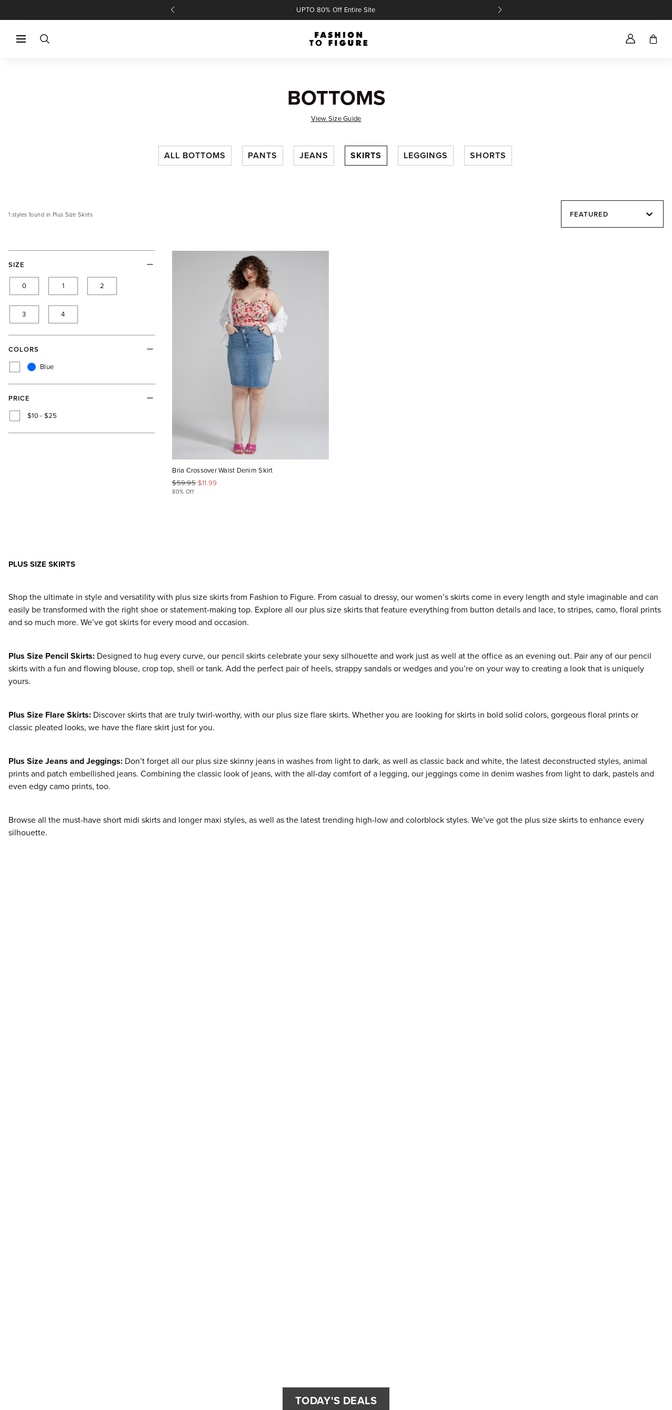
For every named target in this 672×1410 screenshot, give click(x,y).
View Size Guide (336, 119)
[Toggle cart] (653, 38)
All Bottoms (195, 155)
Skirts (366, 155)
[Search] (44, 38)
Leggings (426, 155)
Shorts (488, 155)
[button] (21, 39)
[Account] (630, 38)
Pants (262, 155)
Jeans (313, 155)
